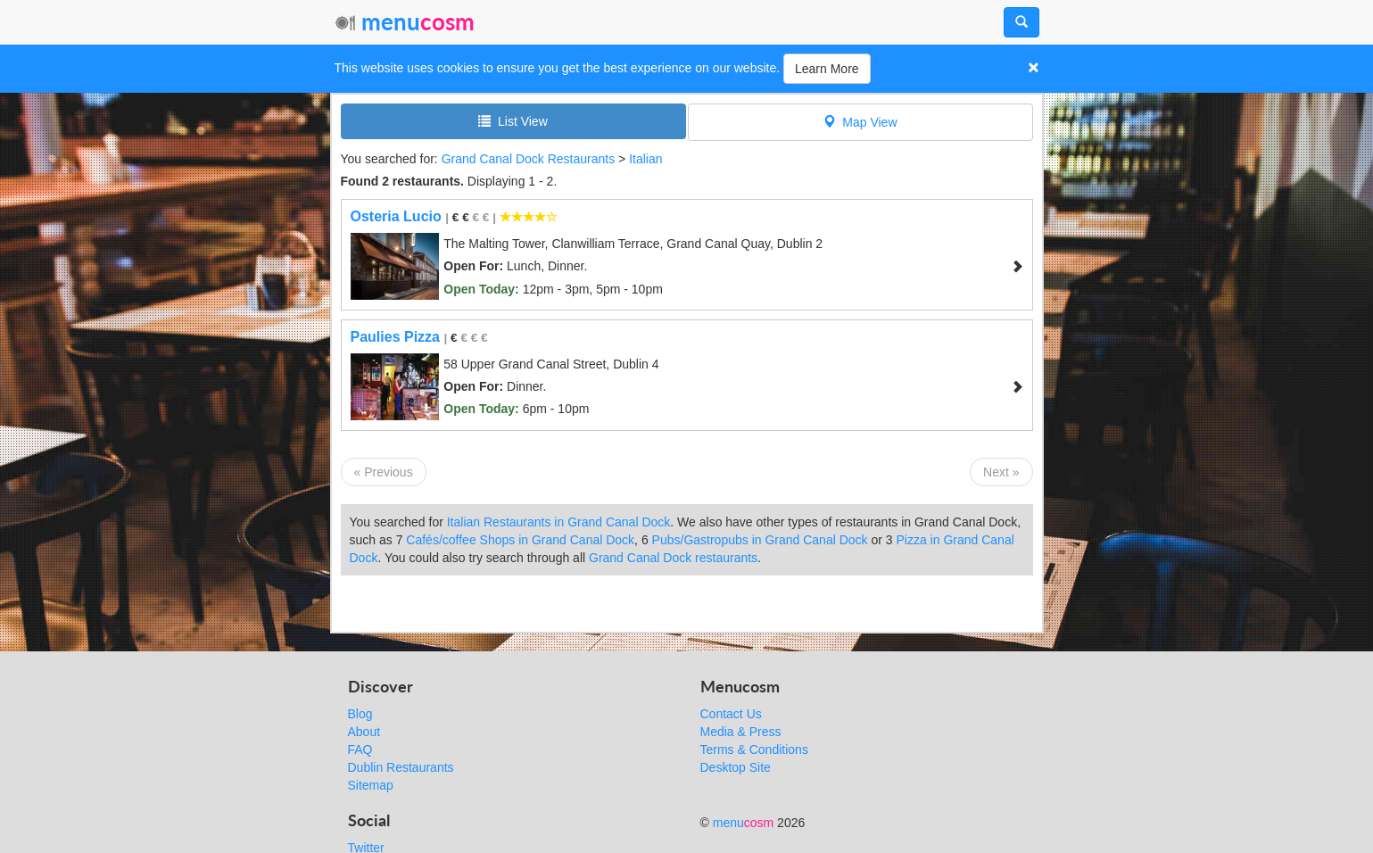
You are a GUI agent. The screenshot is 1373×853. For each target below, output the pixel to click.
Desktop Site (735, 767)
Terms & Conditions (754, 749)
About (364, 732)
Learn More (827, 69)
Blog (360, 714)
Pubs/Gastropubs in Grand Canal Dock (760, 540)
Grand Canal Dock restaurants (673, 558)
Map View (860, 121)
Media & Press (741, 732)
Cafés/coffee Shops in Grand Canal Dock (520, 540)
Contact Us (731, 714)
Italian (645, 159)
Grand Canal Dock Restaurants (529, 159)
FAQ (360, 749)
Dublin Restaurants (401, 767)
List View (513, 120)
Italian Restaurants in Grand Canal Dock (559, 522)
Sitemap (370, 785)
